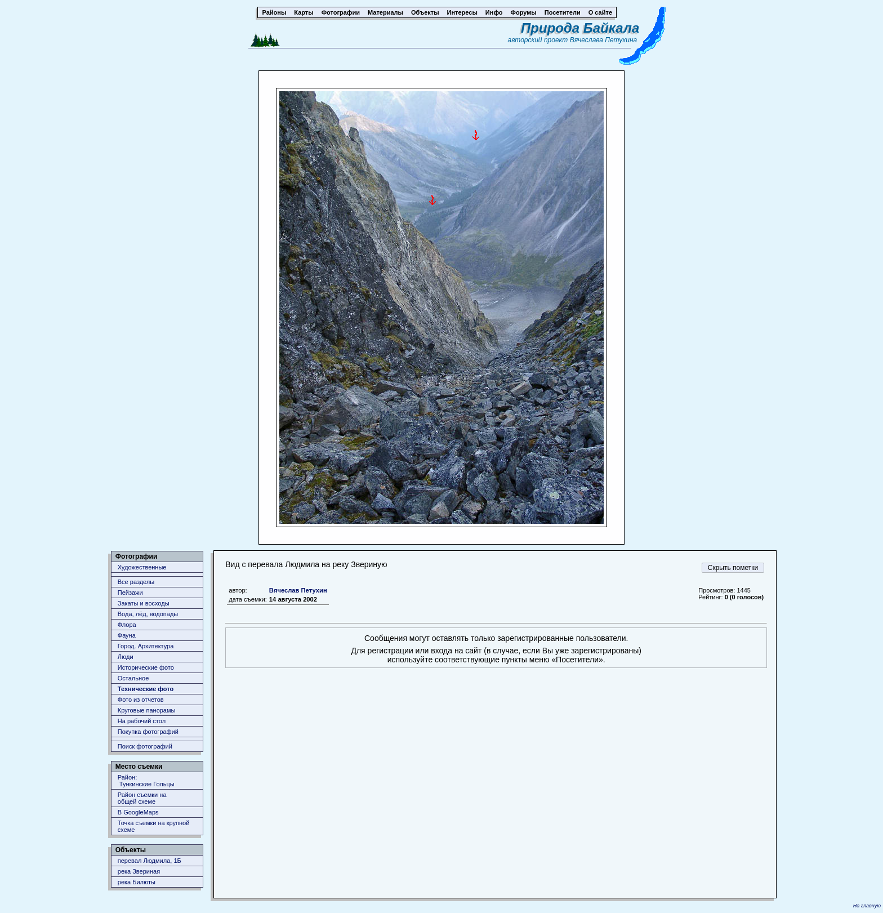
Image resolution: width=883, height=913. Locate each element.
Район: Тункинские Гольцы (146, 780)
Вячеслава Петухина (603, 40)
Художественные (142, 567)
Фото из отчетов (141, 699)
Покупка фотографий (148, 731)
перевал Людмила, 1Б (149, 860)
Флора (127, 624)
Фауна (127, 635)
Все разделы (136, 581)
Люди (125, 656)
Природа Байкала (580, 27)
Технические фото (145, 688)
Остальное (133, 678)
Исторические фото (146, 667)
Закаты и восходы (144, 603)
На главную (867, 905)
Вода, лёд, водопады (148, 614)
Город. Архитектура (146, 646)
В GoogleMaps (138, 812)
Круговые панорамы (147, 710)
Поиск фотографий (145, 746)
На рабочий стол (142, 721)
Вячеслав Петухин (298, 590)
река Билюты (136, 882)
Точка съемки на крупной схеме (154, 826)
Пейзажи (130, 592)
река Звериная (139, 871)
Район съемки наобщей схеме (142, 798)
